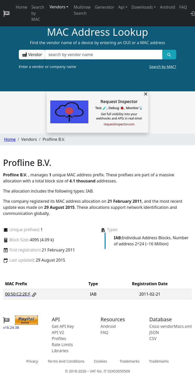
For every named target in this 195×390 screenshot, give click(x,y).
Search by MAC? (162, 66)
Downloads (142, 7)
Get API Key (63, 326)
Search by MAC (37, 13)
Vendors (57, 7)
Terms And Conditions (66, 361)
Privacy (32, 361)
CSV (153, 338)
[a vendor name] (103, 54)
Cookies (100, 361)
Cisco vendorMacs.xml (170, 326)
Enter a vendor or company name (97, 67)
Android (167, 7)
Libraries (60, 350)
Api (121, 7)
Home (21, 7)
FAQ (183, 7)
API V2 (58, 332)
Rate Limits (62, 344)
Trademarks (129, 361)
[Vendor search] (169, 54)
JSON (154, 332)
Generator (104, 7)
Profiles (59, 338)
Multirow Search (82, 10)
